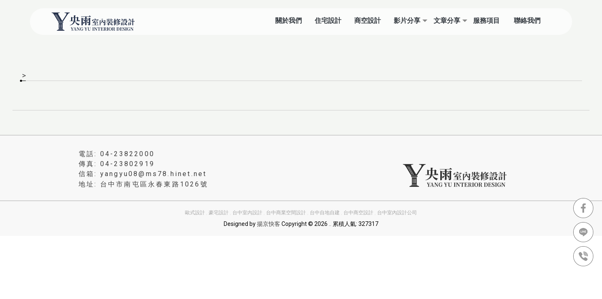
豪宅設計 (219, 213)
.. (330, 224)
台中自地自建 (325, 213)
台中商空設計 (358, 213)
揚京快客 (268, 224)
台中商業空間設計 (286, 213)
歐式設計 (195, 213)
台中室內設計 (247, 213)
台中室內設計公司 (397, 213)
